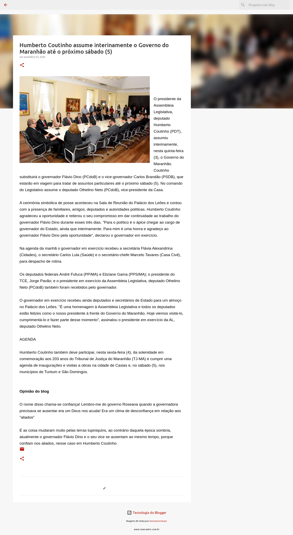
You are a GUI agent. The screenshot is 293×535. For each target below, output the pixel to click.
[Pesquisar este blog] (268, 5)
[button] (22, 65)
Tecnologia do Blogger (146, 512)
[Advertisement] (212, 175)
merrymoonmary (158, 521)
